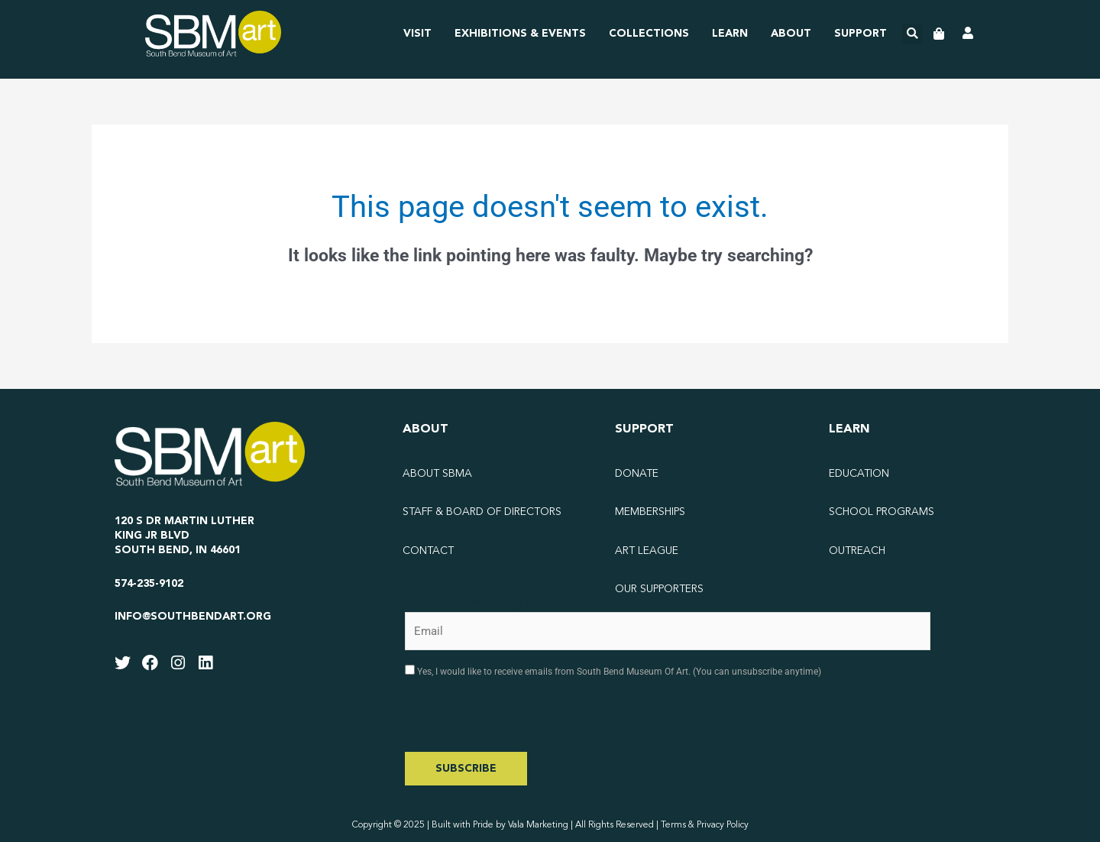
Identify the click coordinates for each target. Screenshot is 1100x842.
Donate (636, 473)
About (791, 33)
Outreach (857, 551)
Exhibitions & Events (520, 33)
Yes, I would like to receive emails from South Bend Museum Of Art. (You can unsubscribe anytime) (618, 671)
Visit (417, 33)
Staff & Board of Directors (482, 512)
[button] (912, 34)
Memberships (650, 512)
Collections (649, 33)
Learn (730, 33)
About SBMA (437, 473)
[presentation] (521, 722)
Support (860, 33)
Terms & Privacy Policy (705, 825)
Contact (428, 551)
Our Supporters (659, 589)
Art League (646, 551)
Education (859, 473)
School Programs (881, 512)
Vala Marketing (538, 825)
